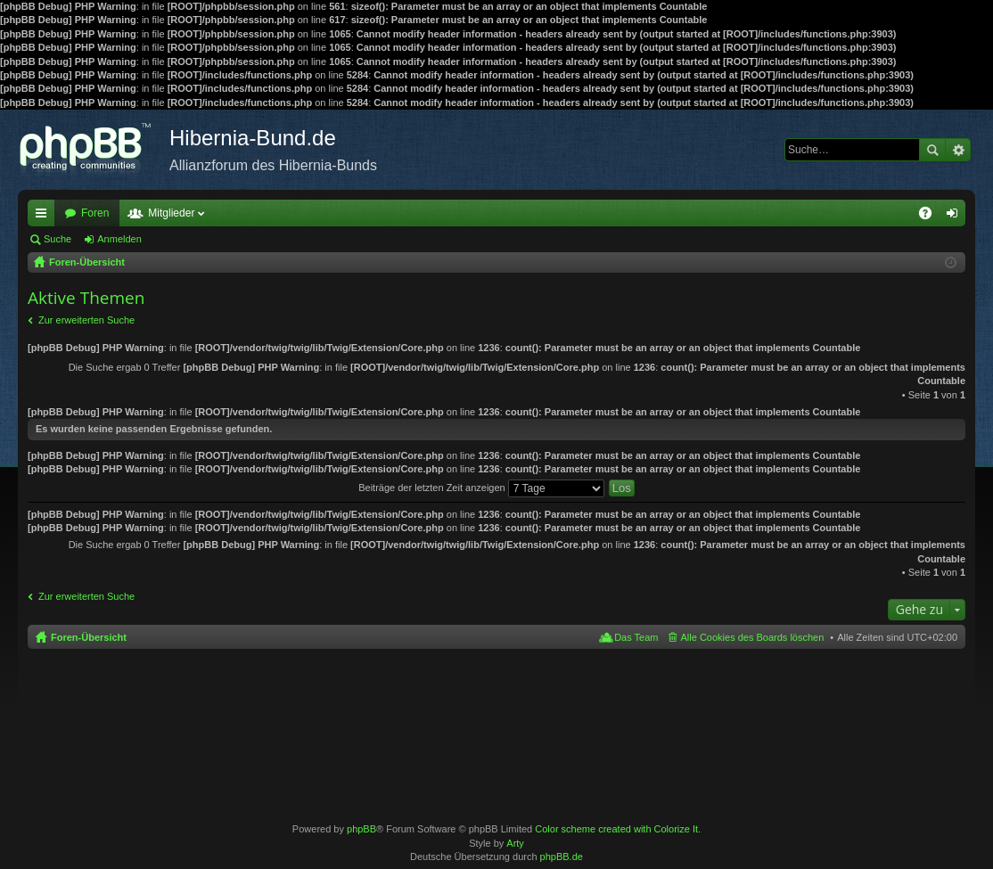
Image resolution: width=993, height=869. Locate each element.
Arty (515, 843)
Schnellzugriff (44, 216)
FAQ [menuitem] (931, 216)
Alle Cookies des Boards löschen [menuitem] (753, 637)
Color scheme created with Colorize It (616, 829)
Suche (932, 149)
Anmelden (119, 239)
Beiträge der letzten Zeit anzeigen (481, 487)
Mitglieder (171, 213)
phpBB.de (561, 856)
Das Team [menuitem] (636, 637)
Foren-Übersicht (89, 637)
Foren (95, 213)
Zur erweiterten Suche (86, 320)
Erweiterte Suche (958, 149)
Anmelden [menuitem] (956, 216)
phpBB (361, 829)
